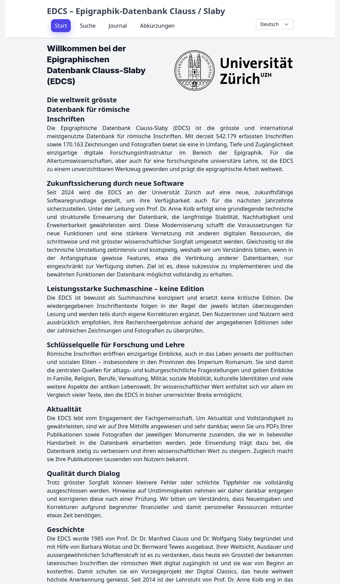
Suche (87, 25)
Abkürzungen (157, 25)
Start (61, 25)
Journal (118, 25)
